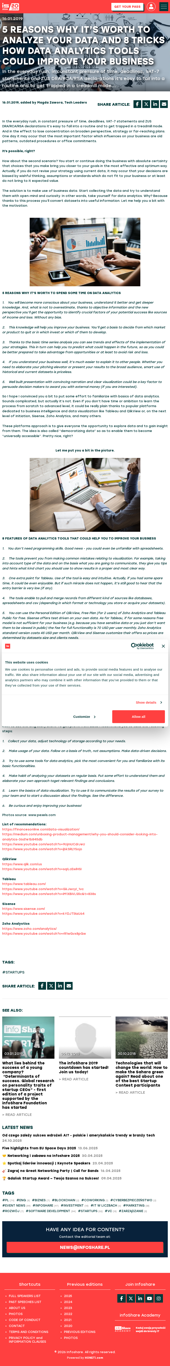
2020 (68, 1326)
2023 (68, 1308)
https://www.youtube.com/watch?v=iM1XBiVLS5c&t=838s (49, 894)
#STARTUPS (13, 972)
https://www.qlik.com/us (22, 864)
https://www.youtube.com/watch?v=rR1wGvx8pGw (44, 934)
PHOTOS (16, 1314)
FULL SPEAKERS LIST (25, 1296)
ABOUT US (17, 1308)
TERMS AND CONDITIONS (28, 1332)
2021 (67, 1320)
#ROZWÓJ (13, 1211)
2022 (68, 1314)
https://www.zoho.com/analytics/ (29, 929)
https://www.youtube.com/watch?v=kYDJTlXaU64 (43, 914)
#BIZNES (41, 1200)
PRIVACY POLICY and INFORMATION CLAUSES (27, 1340)
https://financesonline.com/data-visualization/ (40, 829)
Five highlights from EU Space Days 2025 (50, 1148)
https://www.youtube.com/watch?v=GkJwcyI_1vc (43, 889)
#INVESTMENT (75, 1205)
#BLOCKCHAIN (65, 1200)
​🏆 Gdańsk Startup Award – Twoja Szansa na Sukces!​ (62, 1178)
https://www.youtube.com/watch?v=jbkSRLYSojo (42, 849)
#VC (111, 1211)
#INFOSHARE (46, 1205)
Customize (84, 716)
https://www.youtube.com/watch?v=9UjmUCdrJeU (43, 844)
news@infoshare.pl (85, 1247)
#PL (8, 1200)
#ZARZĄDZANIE (133, 1211)
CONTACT (17, 1326)
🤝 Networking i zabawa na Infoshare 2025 (52, 1156)
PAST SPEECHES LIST (25, 1302)
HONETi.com (94, 1357)
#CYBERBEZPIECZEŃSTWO (133, 1200)
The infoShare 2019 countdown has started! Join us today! (83, 1067)
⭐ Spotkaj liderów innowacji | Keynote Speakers (57, 1163)
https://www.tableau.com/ (24, 884)
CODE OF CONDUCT (25, 1320)
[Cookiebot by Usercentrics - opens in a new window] (134, 646)
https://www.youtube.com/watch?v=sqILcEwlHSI (42, 869)
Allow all (138, 716)
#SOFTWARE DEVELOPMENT (51, 1211)
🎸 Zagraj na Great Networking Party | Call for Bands (61, 1171)
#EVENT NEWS (16, 1205)
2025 (68, 1296)
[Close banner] (163, 646)
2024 (68, 1302)
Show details (146, 702)
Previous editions (85, 1284)
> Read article (17, 1115)
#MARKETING (136, 1205)
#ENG (23, 1200)
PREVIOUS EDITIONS (79, 1332)
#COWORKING (94, 1200)
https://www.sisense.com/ (23, 909)
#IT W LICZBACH (106, 1205)
